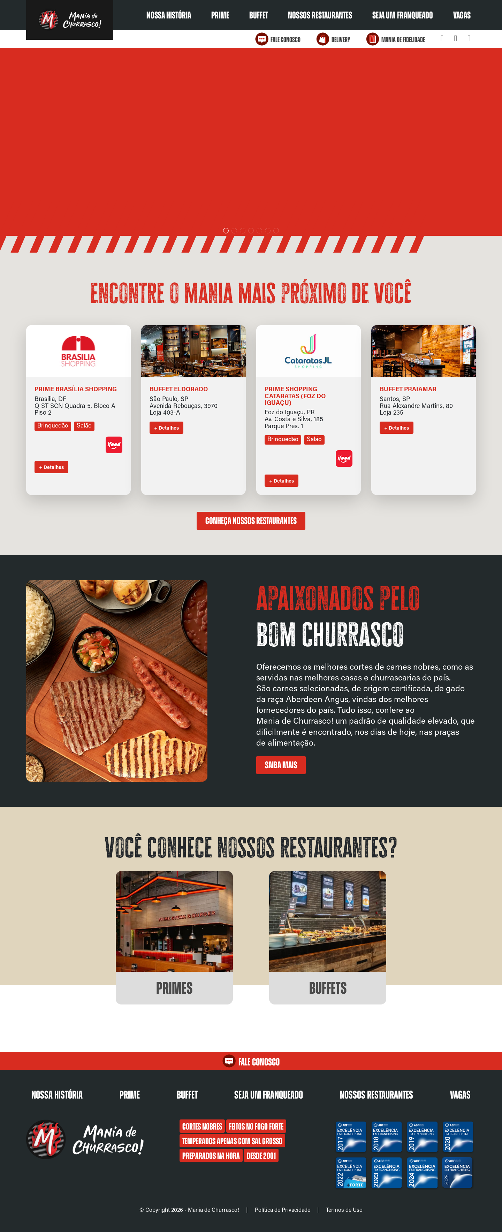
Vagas (462, 15)
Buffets (328, 988)
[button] (226, 230)
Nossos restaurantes (320, 15)
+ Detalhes (51, 467)
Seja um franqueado (402, 15)
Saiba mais (281, 765)
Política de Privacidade (282, 1209)
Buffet (258, 15)
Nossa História (168, 15)
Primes (174, 988)
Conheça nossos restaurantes (251, 521)
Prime (220, 15)
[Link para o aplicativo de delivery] (114, 451)
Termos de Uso (344, 1209)
